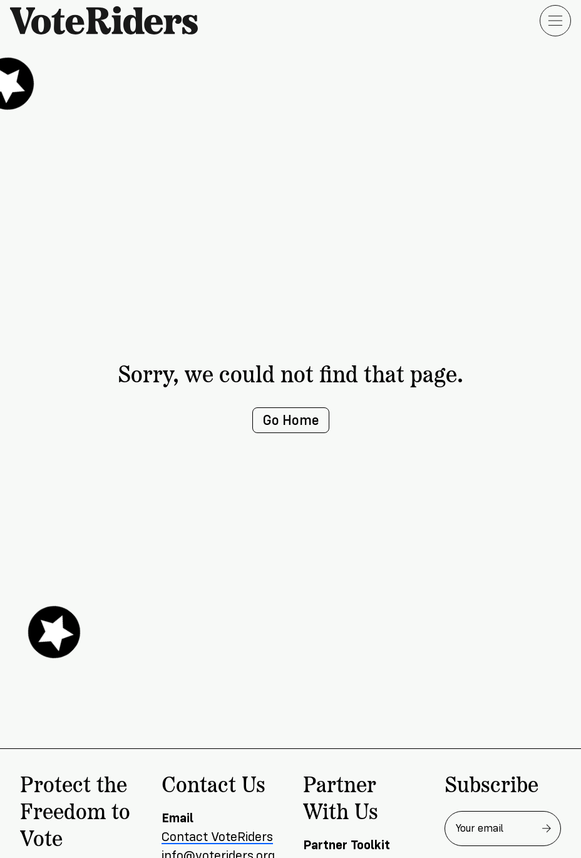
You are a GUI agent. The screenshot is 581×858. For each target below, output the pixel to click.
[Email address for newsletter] (503, 828)
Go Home (291, 420)
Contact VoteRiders (217, 837)
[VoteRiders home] (110, 20)
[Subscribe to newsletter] (546, 828)
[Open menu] (555, 20)
